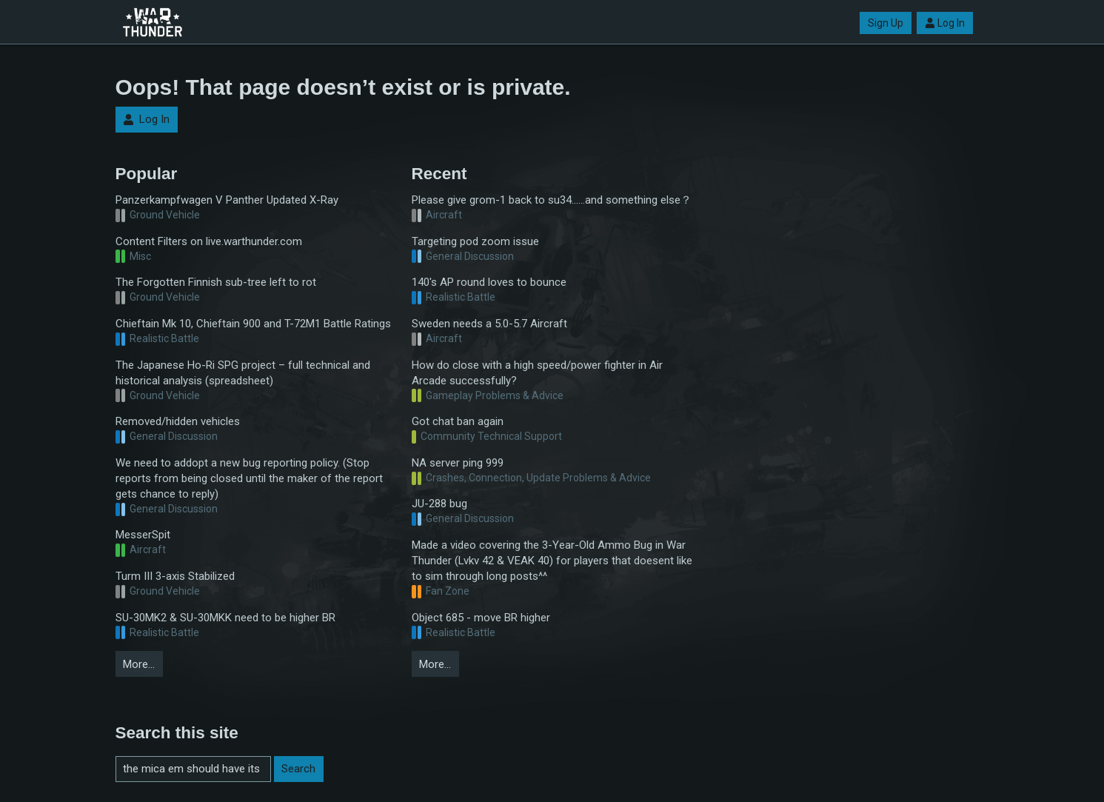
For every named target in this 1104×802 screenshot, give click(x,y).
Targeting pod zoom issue (475, 241)
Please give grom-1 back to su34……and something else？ (552, 200)
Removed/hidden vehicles (178, 421)
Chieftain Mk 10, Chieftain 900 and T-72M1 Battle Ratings (253, 323)
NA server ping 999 (458, 462)
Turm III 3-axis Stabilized (175, 576)
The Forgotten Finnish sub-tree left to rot (216, 282)
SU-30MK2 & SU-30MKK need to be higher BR (225, 617)
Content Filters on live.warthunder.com (209, 241)
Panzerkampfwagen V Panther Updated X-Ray (227, 200)
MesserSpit (143, 534)
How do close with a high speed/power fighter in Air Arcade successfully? (537, 372)
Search (298, 768)
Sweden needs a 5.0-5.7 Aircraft (489, 323)
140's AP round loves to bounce (489, 282)
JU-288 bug (439, 503)
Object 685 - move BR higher (481, 617)
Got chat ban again (458, 421)
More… (139, 664)
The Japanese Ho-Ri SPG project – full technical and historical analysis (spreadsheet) (243, 372)
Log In (945, 23)
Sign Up (885, 23)
